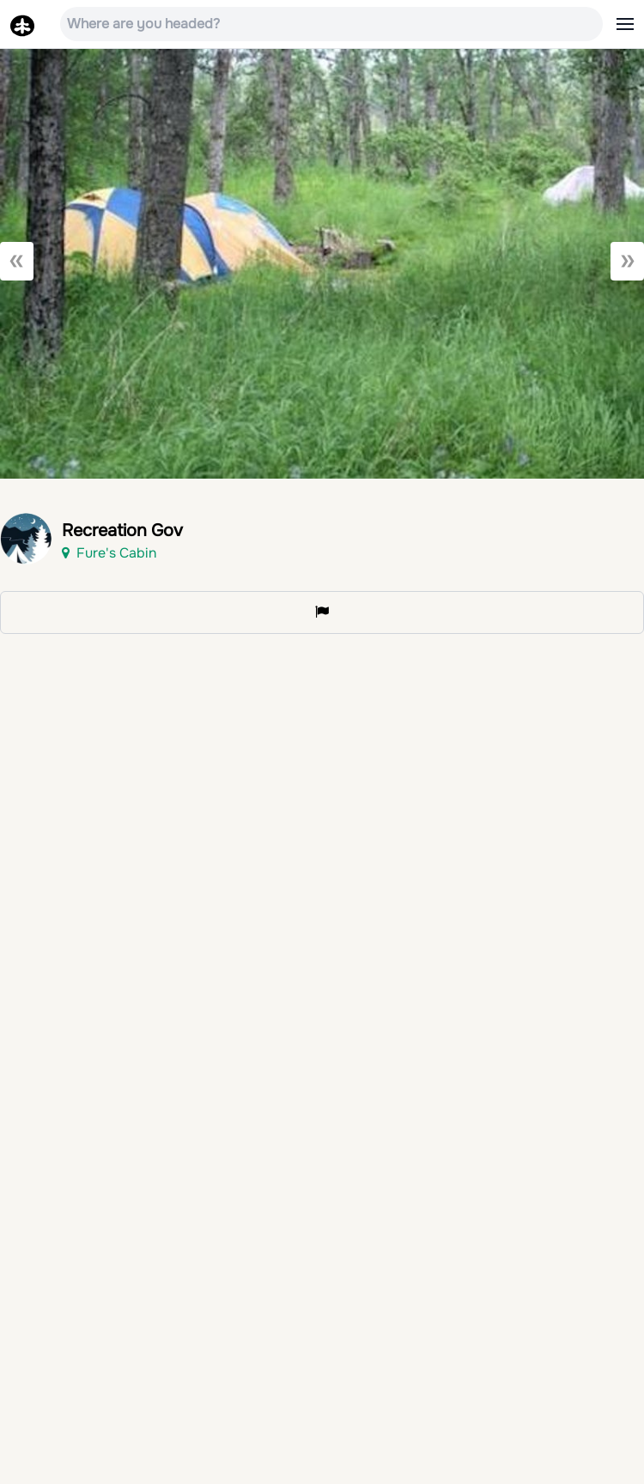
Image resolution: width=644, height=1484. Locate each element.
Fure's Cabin (109, 553)
